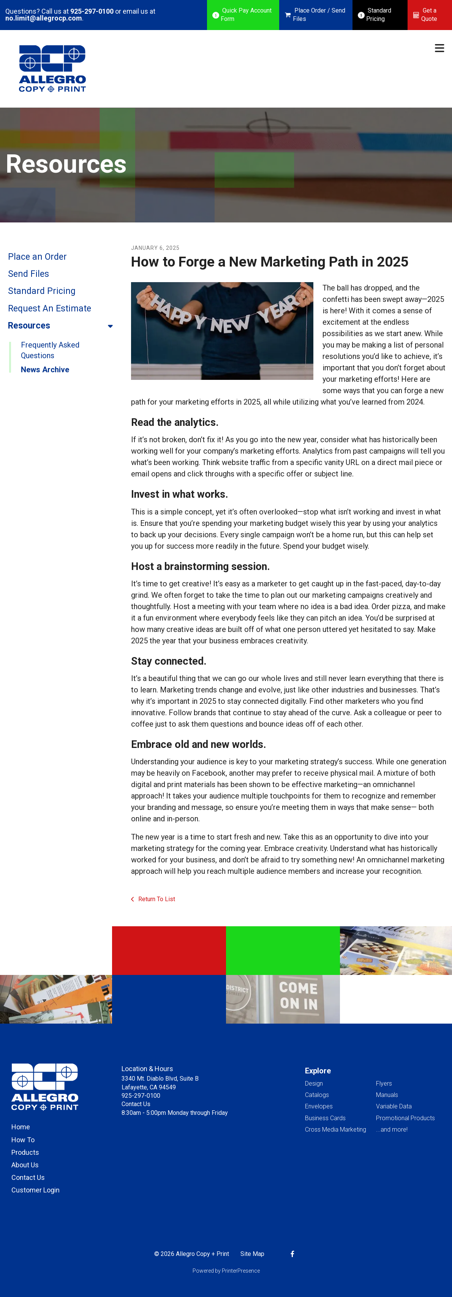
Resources (64, 326)
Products (25, 1152)
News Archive (45, 369)
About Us (25, 1165)
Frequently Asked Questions (50, 350)
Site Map (252, 1253)
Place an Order (37, 257)
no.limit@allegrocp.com (43, 18)
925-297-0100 (92, 11)
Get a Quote (429, 14)
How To (23, 1140)
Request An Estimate (49, 308)
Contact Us (28, 1177)
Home (20, 1127)
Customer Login (35, 1190)
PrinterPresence (241, 1271)
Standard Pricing (378, 14)
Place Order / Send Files (319, 14)
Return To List (156, 899)
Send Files (28, 274)
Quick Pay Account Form (246, 14)
